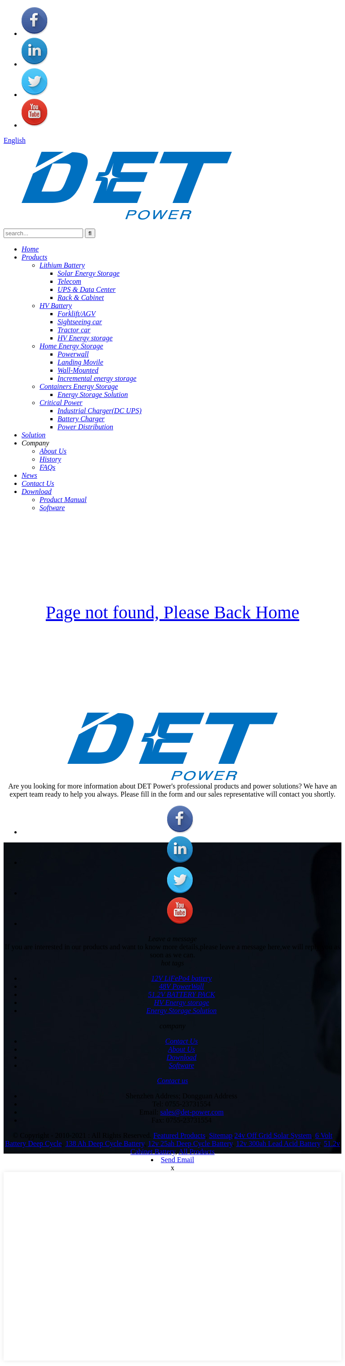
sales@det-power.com (192, 1112)
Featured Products (179, 1135)
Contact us (172, 1080)
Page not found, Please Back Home (172, 612)
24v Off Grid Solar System (273, 1135)
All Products (196, 1151)
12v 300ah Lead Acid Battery (278, 1143)
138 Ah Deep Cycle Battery (104, 1143)
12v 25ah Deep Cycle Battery (190, 1143)
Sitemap (220, 1135)
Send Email (177, 1159)
